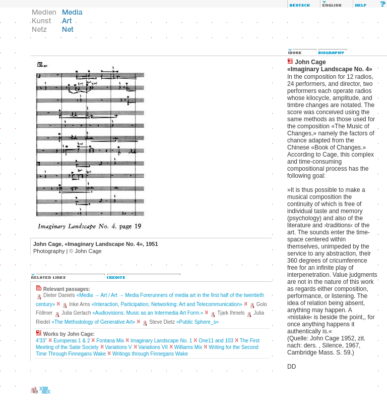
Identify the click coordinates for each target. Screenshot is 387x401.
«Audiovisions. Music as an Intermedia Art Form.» (147, 313)
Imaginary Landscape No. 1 (161, 340)
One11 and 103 (216, 340)
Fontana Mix (110, 340)
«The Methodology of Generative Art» (93, 322)
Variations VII (153, 347)
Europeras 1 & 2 (71, 340)
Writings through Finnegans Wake (150, 354)
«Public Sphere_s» (197, 322)
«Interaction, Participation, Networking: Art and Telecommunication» (167, 304)
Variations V (118, 347)
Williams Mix (188, 347)
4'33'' (41, 340)
